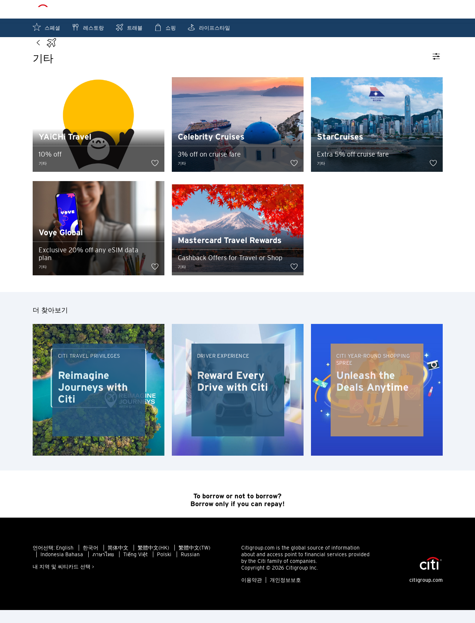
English (64, 561)
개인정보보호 (285, 593)
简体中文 (118, 561)
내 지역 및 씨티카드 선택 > (63, 580)
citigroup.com (426, 593)
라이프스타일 (208, 27)
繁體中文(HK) (153, 561)
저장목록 (427, 9)
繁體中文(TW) (194, 561)
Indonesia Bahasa (61, 567)
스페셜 (46, 27)
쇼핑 (165, 27)
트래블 (128, 27)
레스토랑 (87, 27)
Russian (190, 567)
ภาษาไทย (103, 567)
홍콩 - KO (253, 10)
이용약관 (251, 593)
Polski (164, 567)
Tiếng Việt (135, 567)
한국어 (90, 561)
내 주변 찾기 (382, 9)
